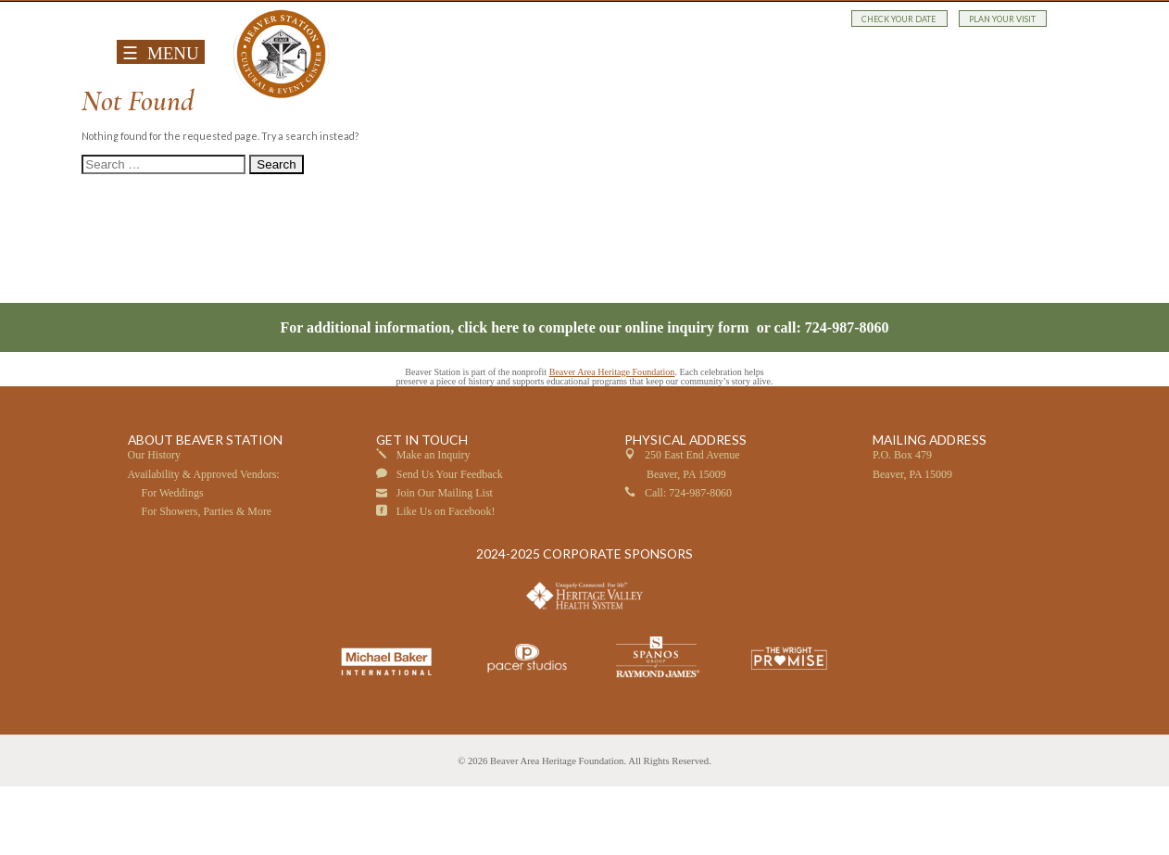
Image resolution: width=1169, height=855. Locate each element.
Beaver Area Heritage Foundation (612, 439)
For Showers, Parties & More (207, 578)
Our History (155, 523)
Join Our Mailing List (444, 560)
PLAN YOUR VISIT (1002, 18)
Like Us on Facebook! (446, 578)
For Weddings (173, 560)
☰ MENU (160, 53)
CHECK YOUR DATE (899, 18)
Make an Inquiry (433, 523)
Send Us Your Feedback (449, 541)
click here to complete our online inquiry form (605, 395)
